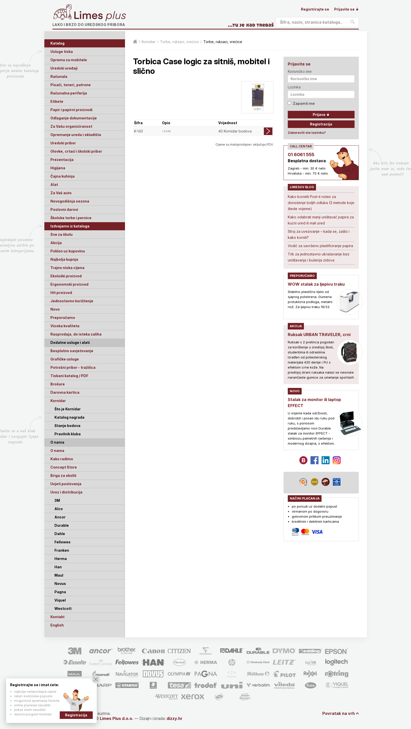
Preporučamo (62, 317)
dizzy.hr (174, 718)
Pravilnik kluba (67, 434)
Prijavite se (346, 9)
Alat (54, 184)
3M (57, 500)
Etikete (56, 101)
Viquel (60, 600)
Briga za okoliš (63, 475)
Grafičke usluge (64, 359)
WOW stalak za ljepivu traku (316, 284)
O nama (57, 450)
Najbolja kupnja (64, 259)
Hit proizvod (61, 292)
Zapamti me (301, 103)
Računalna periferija (68, 93)
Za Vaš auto (61, 193)
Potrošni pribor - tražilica (73, 367)
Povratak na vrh (338, 713)
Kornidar (58, 401)
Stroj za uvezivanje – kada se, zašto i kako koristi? (319, 234)
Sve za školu (61, 234)
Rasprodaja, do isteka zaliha (76, 334)
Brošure (57, 384)
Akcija (56, 243)
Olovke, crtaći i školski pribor (76, 151)
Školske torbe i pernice (70, 218)
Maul (58, 575)
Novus (60, 583)
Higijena (57, 168)
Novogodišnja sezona (69, 201)
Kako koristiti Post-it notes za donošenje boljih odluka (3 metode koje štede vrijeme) (321, 202)
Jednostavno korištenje (71, 301)
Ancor (60, 517)
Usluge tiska (61, 51)
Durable (61, 525)
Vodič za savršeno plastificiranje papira (320, 246)
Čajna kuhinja (62, 176)
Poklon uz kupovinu (67, 251)
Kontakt (57, 617)
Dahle (59, 534)
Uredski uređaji (64, 68)
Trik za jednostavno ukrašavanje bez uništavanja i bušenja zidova (319, 257)
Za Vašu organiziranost (71, 126)
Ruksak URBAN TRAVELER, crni (319, 334)
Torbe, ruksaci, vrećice (179, 42)
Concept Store (63, 467)
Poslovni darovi (64, 209)
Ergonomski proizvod (69, 284)
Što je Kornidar (67, 409)
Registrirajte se (315, 9)
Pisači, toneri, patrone (70, 85)
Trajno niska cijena (67, 268)
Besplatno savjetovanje (71, 351)
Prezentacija (62, 159)
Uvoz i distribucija (66, 492)
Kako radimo (61, 459)
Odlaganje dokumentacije (73, 118)
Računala (58, 76)
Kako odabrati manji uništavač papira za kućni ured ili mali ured (321, 220)
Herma (60, 558)
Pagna (60, 592)
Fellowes (62, 542)
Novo (55, 309)
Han (58, 567)
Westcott (63, 608)
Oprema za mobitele (68, 60)
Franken (61, 550)
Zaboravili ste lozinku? (307, 132)
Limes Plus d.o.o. (116, 718)
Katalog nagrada (69, 417)
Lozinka (294, 87)
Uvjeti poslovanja (65, 484)
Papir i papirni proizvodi (71, 110)
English (57, 625)
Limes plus (100, 16)
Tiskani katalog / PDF (69, 376)
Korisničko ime (300, 71)
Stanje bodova (67, 425)
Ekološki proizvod (66, 276)
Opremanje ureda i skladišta (75, 134)
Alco (58, 509)
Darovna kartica (64, 392)
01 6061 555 (301, 154)
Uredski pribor (63, 143)
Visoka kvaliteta (64, 326)
